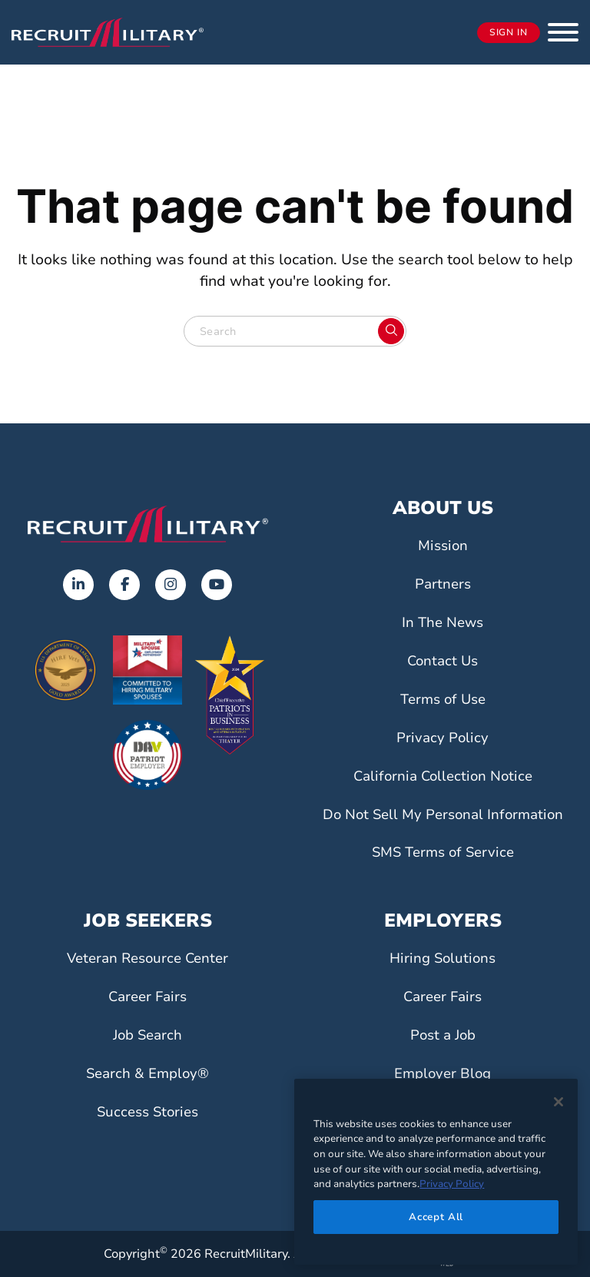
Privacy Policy (442, 738)
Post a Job (442, 1035)
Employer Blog (443, 1073)
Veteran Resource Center (147, 958)
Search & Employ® (147, 1073)
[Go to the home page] (147, 524)
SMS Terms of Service (442, 852)
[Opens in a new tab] (78, 584)
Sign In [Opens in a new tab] (508, 33)
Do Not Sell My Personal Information (442, 814)
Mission (442, 546)
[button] (563, 32)
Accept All (436, 1217)
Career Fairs (148, 997)
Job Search (147, 1035)
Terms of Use (443, 699)
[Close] (558, 1102)
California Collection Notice (442, 776)
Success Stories (147, 1112)
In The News (442, 622)
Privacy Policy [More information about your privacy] (451, 1184)
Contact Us (443, 661)
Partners (442, 584)
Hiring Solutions (442, 958)
